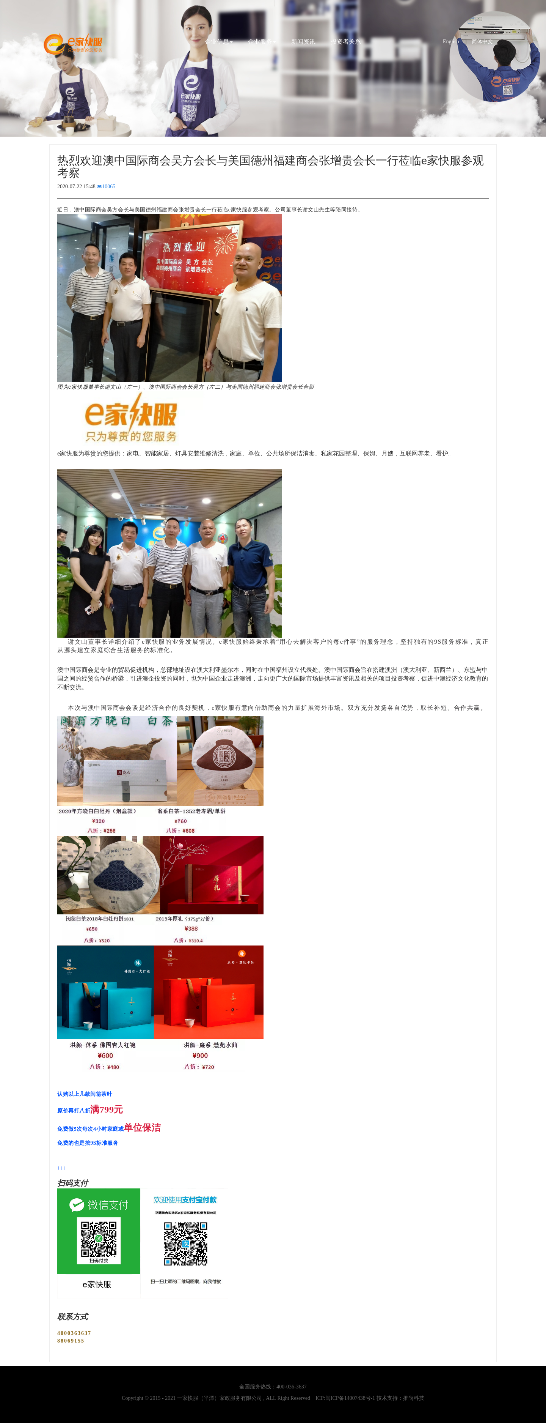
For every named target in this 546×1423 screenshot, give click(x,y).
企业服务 (262, 41)
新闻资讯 (303, 41)
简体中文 (482, 41)
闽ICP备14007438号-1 (350, 1398)
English (451, 41)
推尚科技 (413, 1398)
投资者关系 (346, 41)
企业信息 (219, 41)
